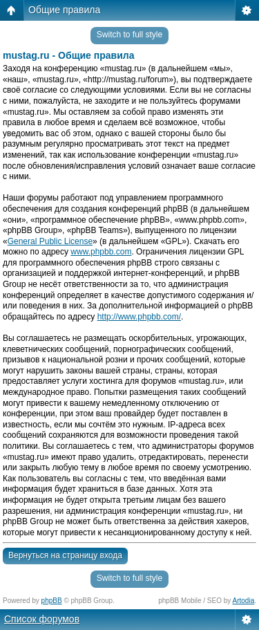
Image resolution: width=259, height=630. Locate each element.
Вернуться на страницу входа (65, 555)
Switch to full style (129, 34)
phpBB (51, 600)
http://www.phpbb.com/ (139, 317)
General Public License (50, 241)
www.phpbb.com (100, 252)
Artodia (244, 600)
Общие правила (64, 9)
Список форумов (41, 618)
